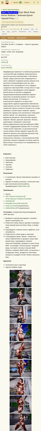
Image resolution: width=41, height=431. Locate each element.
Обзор (3, 38)
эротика (4, 34)
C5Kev (3, 62)
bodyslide (26, 29)
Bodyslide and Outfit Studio (15, 203)
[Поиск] (38, 2)
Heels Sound (10, 206)
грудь (8, 31)
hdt (37, 29)
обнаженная (22, 31)
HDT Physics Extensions (14, 196)
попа (29, 31)
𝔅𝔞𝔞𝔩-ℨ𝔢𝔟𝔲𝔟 (6, 29)
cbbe (32, 29)
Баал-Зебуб (5, 67)
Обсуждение (21, 38)
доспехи (14, 31)
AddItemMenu (22, 186)
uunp (3, 31)
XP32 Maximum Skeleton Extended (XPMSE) (18, 200)
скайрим (35, 31)
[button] (2, 2)
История (11, 38)
